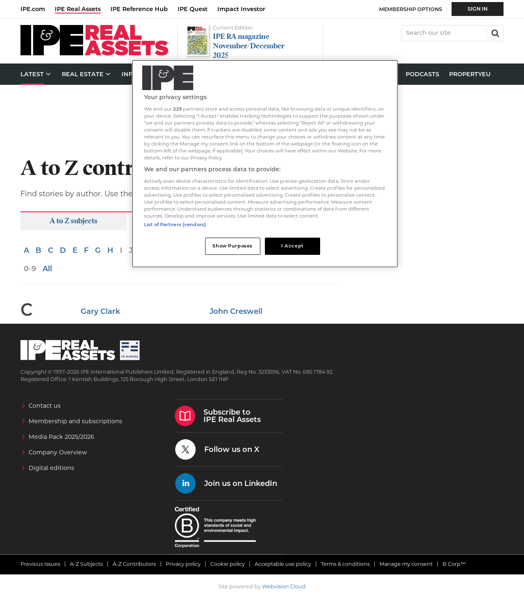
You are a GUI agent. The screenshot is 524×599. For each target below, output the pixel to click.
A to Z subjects (73, 221)
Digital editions (51, 468)
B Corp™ (454, 564)
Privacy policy (183, 564)
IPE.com (32, 9)
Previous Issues (40, 564)
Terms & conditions (345, 564)
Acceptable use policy (283, 564)
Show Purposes (232, 246)
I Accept (292, 246)
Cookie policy (227, 564)
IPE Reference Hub (139, 9)
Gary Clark (100, 311)
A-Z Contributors (134, 564)
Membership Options (410, 9)
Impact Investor (241, 9)
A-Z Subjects (86, 564)
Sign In (478, 9)
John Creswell (236, 311)
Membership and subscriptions (75, 421)
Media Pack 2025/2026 (61, 436)
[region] (265, 164)
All (47, 268)
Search (494, 32)
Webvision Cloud (284, 586)
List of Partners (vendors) (175, 224)
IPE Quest (193, 9)
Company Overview (58, 452)
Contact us (45, 405)
